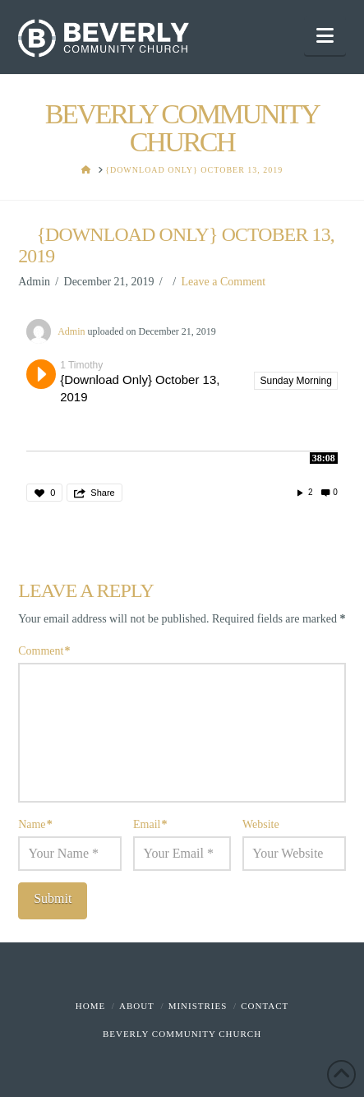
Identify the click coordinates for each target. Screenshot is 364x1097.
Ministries (198, 1006)
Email (150, 824)
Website (260, 824)
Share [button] (102, 493)
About (136, 1006)
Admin (71, 331)
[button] (325, 35)
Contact (264, 1006)
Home (90, 1006)
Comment (44, 651)
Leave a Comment (224, 281)
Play (41, 374)
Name (35, 824)
